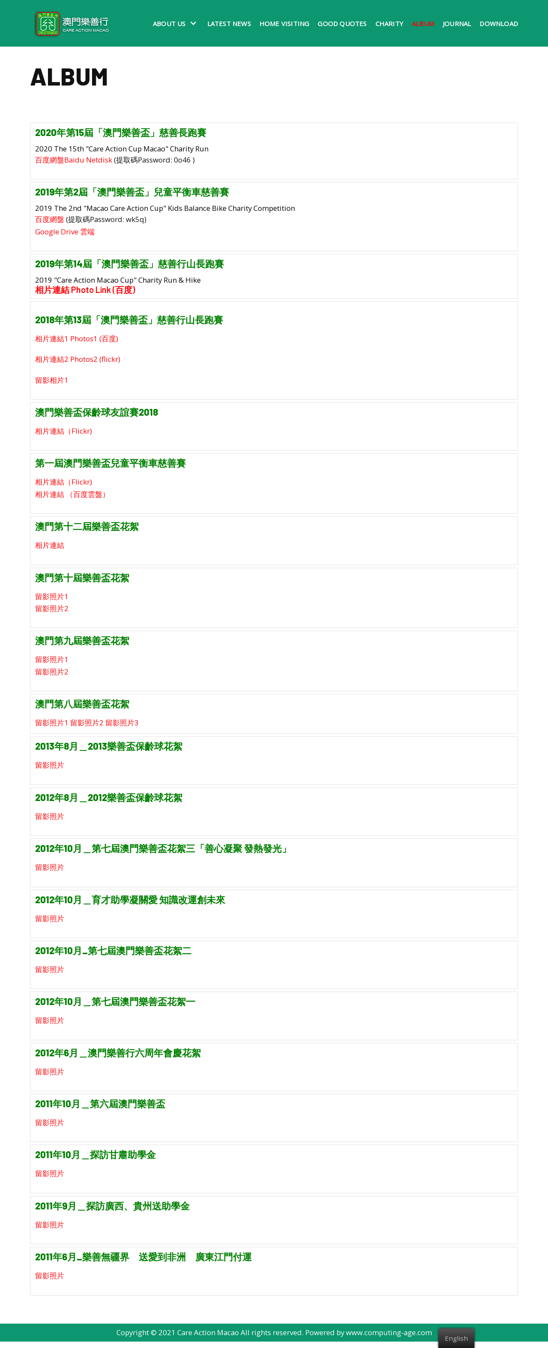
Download (499, 23)
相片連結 (49, 547)
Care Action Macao (207, 1339)
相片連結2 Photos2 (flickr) (77, 360)
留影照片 (49, 769)
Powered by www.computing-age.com (370, 1339)
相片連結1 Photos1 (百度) (76, 339)
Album (423, 23)
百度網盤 (49, 220)
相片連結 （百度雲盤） (72, 496)
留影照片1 (51, 598)
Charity (389, 23)
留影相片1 (51, 381)
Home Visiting (284, 23)
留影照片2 (51, 611)
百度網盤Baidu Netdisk (74, 160)
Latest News (229, 23)
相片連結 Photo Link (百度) (85, 290)
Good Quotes (342, 23)
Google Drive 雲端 (65, 232)
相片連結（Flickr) (63, 433)
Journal (457, 23)
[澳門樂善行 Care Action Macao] (69, 23)
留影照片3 (122, 726)
